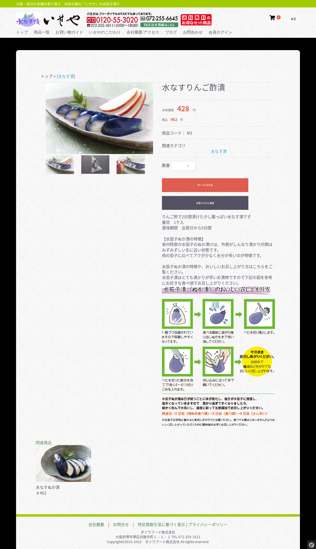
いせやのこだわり (105, 32)
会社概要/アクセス (143, 32)
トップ (22, 32)
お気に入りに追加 (205, 203)
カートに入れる (205, 185)
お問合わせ (193, 32)
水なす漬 (66, 76)
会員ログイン (220, 32)
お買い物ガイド (69, 32)
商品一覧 (42, 32)
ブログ (171, 32)
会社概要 (96, 524)
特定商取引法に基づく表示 (161, 524)
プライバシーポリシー (208, 524)
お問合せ (121, 524)
